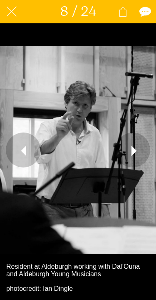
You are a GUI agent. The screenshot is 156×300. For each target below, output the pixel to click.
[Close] (12, 12)
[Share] (123, 12)
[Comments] (144, 12)
